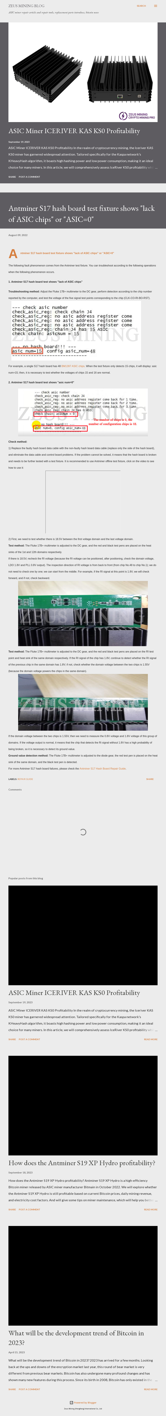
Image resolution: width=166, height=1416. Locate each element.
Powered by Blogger (83, 1402)
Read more (151, 1039)
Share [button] (12, 176)
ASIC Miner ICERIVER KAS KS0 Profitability (74, 130)
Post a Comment (29, 176)
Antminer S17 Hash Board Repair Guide (102, 768)
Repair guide (25, 779)
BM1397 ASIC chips (72, 366)
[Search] (141, 6)
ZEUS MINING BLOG (26, 5)
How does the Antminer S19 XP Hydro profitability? (81, 1162)
